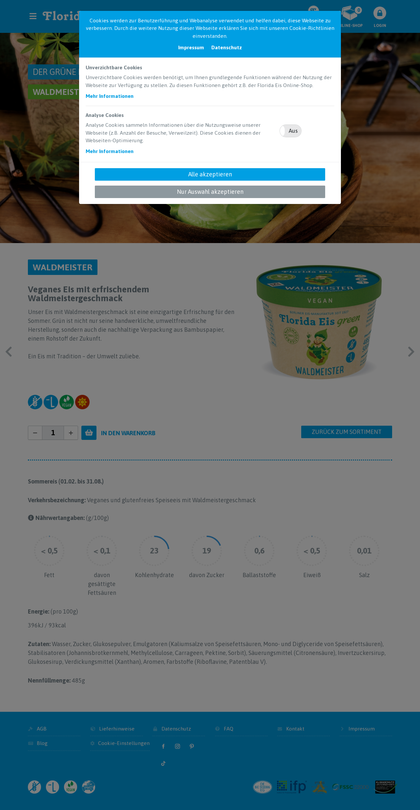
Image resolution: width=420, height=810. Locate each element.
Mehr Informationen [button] (110, 96)
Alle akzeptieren (210, 174)
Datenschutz (226, 47)
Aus (293, 130)
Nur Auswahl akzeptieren (210, 191)
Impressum (191, 47)
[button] (291, 130)
